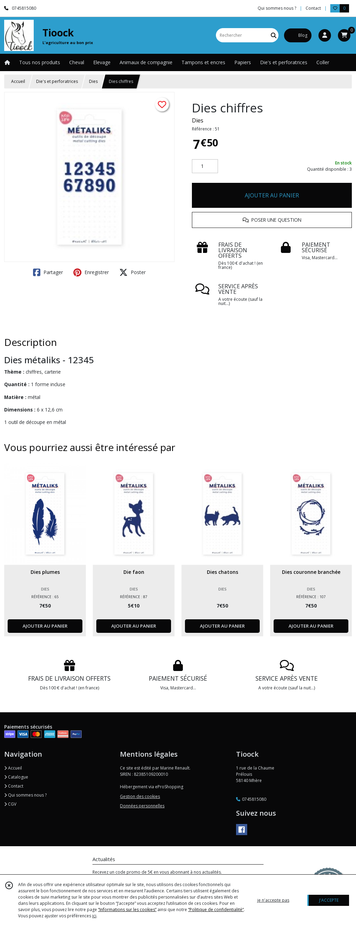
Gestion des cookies (140, 796)
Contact (313, 8)
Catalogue (16, 777)
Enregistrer (91, 272)
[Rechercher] (273, 35)
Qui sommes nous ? (25, 795)
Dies (93, 81)
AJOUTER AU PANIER (272, 195)
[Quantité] (205, 166)
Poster (132, 272)
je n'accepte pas (273, 900)
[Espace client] (324, 35)
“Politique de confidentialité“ (216, 909)
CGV (10, 804)
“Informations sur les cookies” (127, 909)
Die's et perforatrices (57, 81)
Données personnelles (142, 806)
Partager (48, 272)
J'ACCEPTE (329, 900)
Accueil (18, 81)
